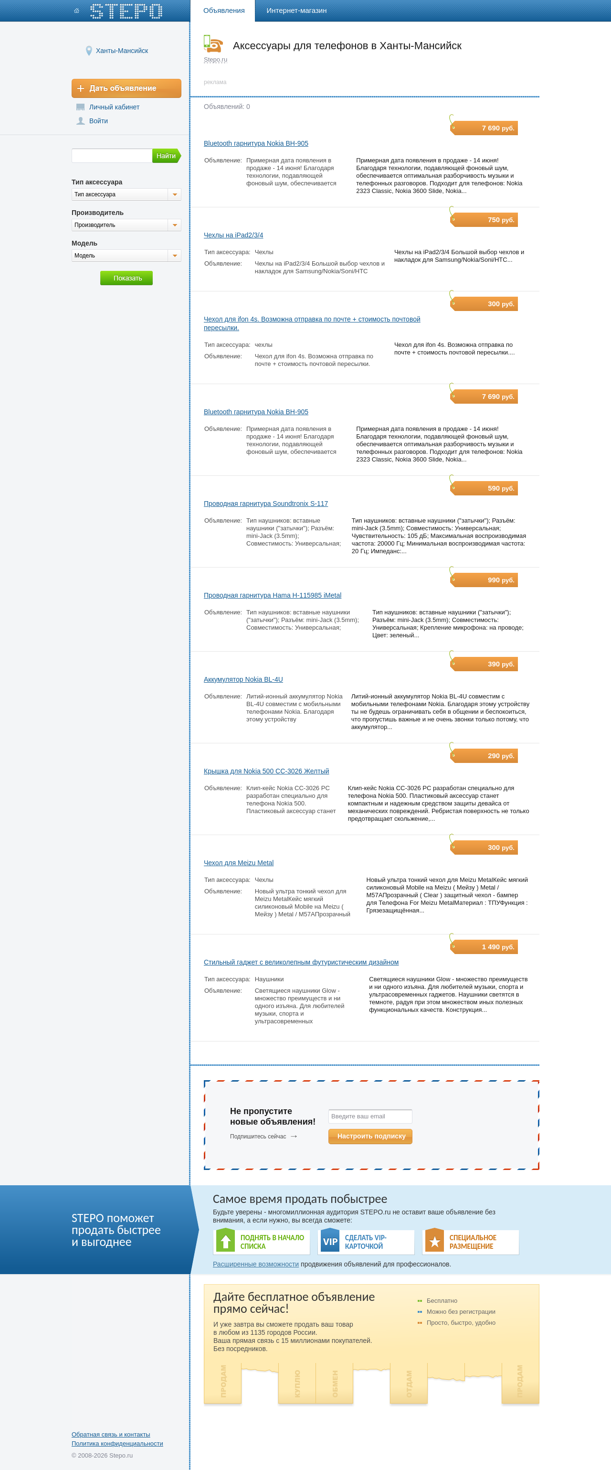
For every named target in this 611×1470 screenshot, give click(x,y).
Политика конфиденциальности (117, 1443)
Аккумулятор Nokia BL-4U (243, 679)
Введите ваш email (358, 1116)
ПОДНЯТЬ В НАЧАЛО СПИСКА (272, 1242)
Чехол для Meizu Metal (239, 863)
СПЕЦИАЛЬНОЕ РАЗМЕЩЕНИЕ (473, 1242)
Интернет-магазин (297, 10)
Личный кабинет (114, 107)
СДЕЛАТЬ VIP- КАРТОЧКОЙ (366, 1242)
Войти (98, 121)
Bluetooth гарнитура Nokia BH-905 (256, 143)
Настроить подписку (371, 1136)
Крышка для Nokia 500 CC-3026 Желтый (266, 771)
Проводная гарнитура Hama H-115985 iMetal (272, 595)
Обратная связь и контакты (111, 1434)
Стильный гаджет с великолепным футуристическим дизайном (301, 962)
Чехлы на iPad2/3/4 (233, 235)
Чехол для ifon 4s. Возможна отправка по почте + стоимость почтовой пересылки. (312, 323)
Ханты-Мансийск (122, 50)
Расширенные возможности (256, 1264)
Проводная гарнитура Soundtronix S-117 (266, 503)
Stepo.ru (215, 59)
